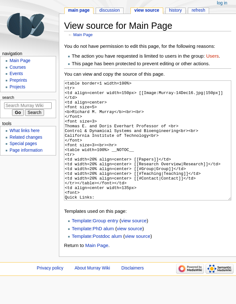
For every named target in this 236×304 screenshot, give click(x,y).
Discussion (109, 10)
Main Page (82, 34)
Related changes (26, 137)
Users (212, 56)
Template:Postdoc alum (97, 260)
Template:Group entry (95, 244)
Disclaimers (132, 291)
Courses (18, 67)
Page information (26, 150)
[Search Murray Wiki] (28, 105)
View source (146, 10)
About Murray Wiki (92, 291)
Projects (17, 87)
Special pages (23, 143)
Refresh (198, 10)
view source (133, 244)
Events (16, 73)
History (175, 10)
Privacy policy (50, 291)
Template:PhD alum (93, 252)
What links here (25, 130)
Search (8, 97)
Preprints (18, 80)
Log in (222, 3)
